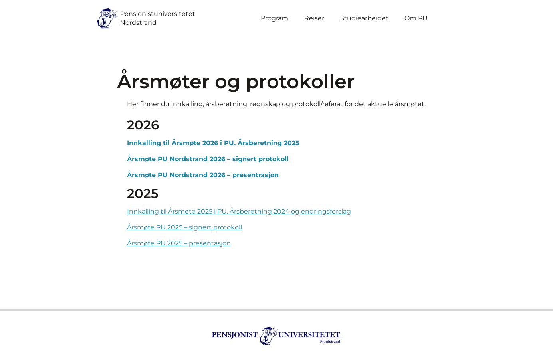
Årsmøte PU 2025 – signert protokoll (184, 227)
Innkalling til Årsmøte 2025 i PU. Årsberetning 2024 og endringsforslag (239, 211)
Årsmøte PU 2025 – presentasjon (179, 243)
